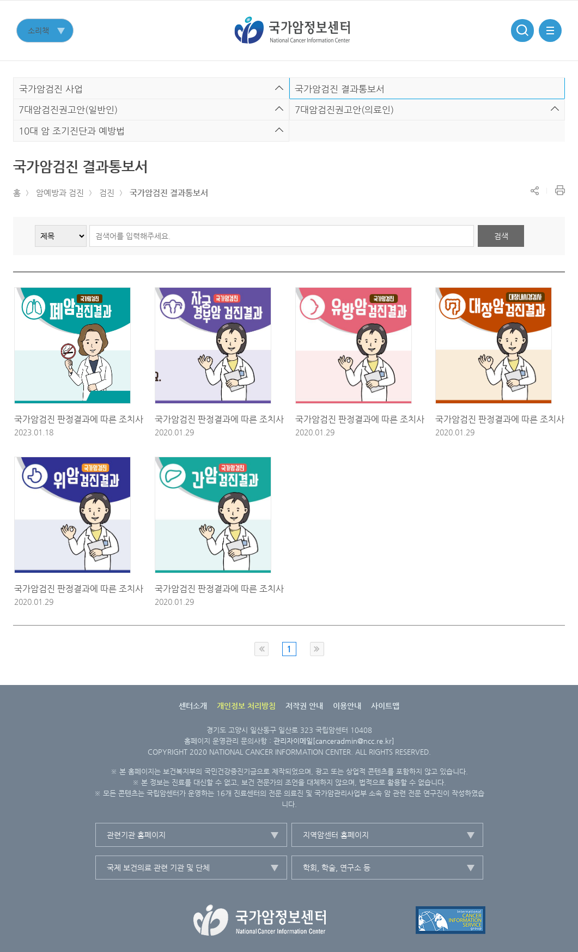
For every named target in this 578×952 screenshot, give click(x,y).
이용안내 (347, 705)
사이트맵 (385, 705)
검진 (106, 192)
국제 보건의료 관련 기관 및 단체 (158, 867)
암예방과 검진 (60, 192)
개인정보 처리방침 (246, 705)
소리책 (38, 30)
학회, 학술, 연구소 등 (336, 867)
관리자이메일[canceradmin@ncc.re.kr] (333, 741)
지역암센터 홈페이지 (336, 834)
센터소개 (193, 705)
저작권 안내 (304, 705)
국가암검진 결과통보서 (169, 192)
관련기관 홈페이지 (136, 834)
